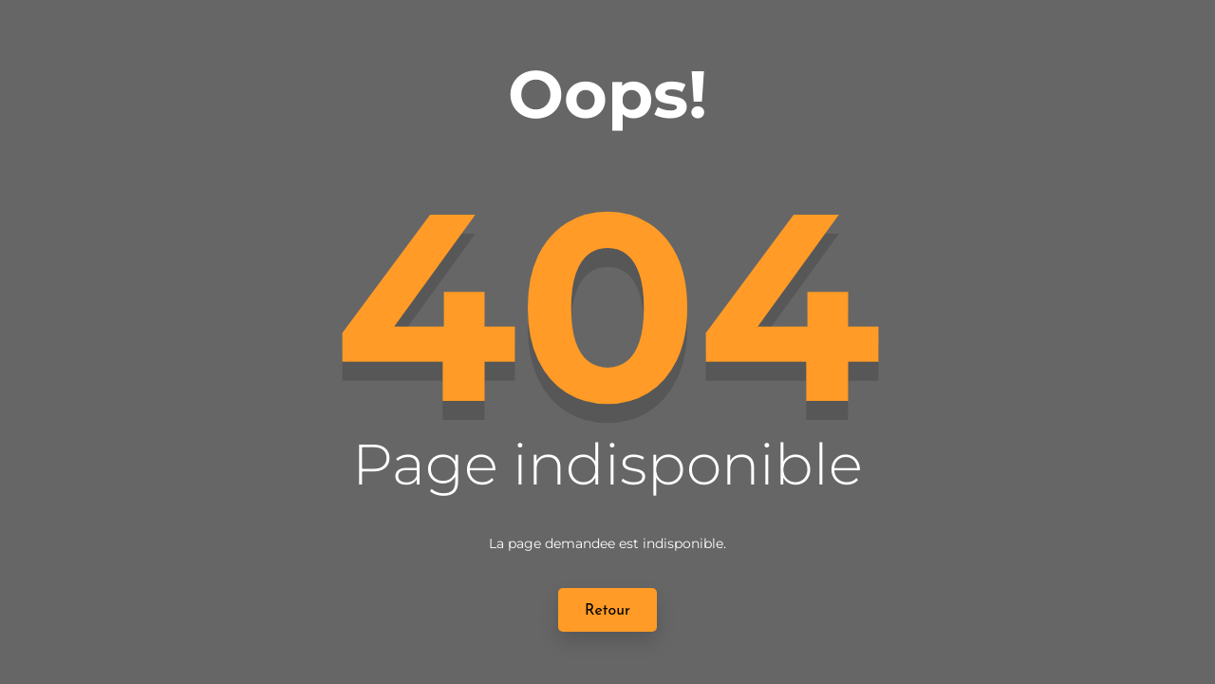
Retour (607, 610)
